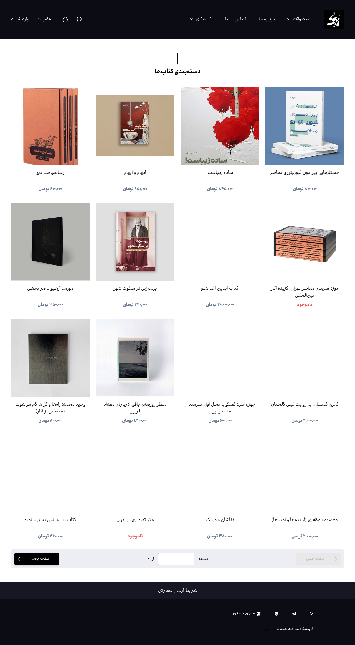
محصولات (302, 19)
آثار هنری (204, 19)
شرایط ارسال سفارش (177, 590)
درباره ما (267, 19)
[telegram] (294, 614)
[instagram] (311, 614)
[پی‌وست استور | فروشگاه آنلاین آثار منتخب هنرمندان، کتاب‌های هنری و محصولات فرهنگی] (334, 19)
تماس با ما (235, 19)
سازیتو (270, 629)
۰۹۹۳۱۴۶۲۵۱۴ (246, 614)
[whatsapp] (276, 614)
